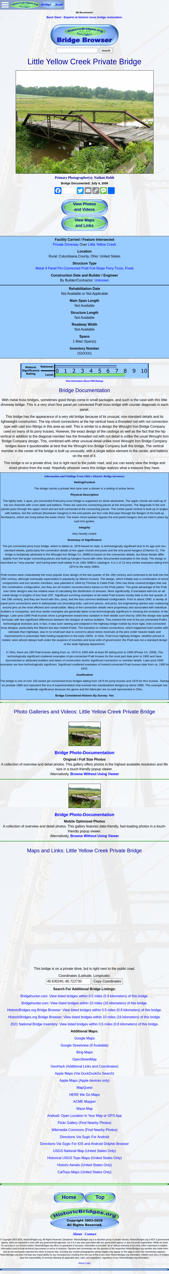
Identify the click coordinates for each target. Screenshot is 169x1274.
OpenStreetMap (84, 1059)
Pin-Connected (69, 268)
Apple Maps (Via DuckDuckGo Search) (84, 1073)
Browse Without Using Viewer (94, 774)
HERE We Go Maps (84, 1095)
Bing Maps (84, 1052)
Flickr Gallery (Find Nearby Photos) (84, 1123)
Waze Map (84, 1108)
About (77, 1234)
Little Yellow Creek (102, 244)
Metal (40, 268)
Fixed (129, 268)
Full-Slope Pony (102, 268)
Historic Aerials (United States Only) (84, 1165)
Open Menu (5, 5)
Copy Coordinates (107, 981)
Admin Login (85, 1263)
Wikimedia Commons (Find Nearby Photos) (85, 1130)
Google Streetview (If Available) (84, 1045)
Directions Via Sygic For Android (84, 1137)
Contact (90, 1234)
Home (69, 1197)
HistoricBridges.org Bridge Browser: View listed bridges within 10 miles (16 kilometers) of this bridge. (84, 1017)
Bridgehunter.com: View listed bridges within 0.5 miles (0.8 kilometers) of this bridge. (84, 996)
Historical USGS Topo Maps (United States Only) (84, 1158)
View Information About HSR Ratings (84, 381)
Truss (119, 268)
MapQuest (85, 1087)
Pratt (84, 268)
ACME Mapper (84, 1101)
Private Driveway (66, 244)
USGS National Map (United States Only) (84, 1151)
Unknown (102, 280)
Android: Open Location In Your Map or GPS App (84, 1116)
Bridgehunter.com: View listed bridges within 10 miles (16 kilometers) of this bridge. (84, 1003)
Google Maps (84, 1038)
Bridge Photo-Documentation (84, 752)
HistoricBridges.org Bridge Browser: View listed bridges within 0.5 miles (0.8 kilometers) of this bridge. (84, 1010)
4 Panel (50, 268)
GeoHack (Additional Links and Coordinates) (85, 1066)
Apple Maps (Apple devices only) (84, 1080)
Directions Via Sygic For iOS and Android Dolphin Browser (84, 1144)
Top (99, 1197)
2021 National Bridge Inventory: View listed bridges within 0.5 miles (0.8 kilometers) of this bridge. (84, 1024)
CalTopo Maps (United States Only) (84, 1172)
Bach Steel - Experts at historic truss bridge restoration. (84, 17)
